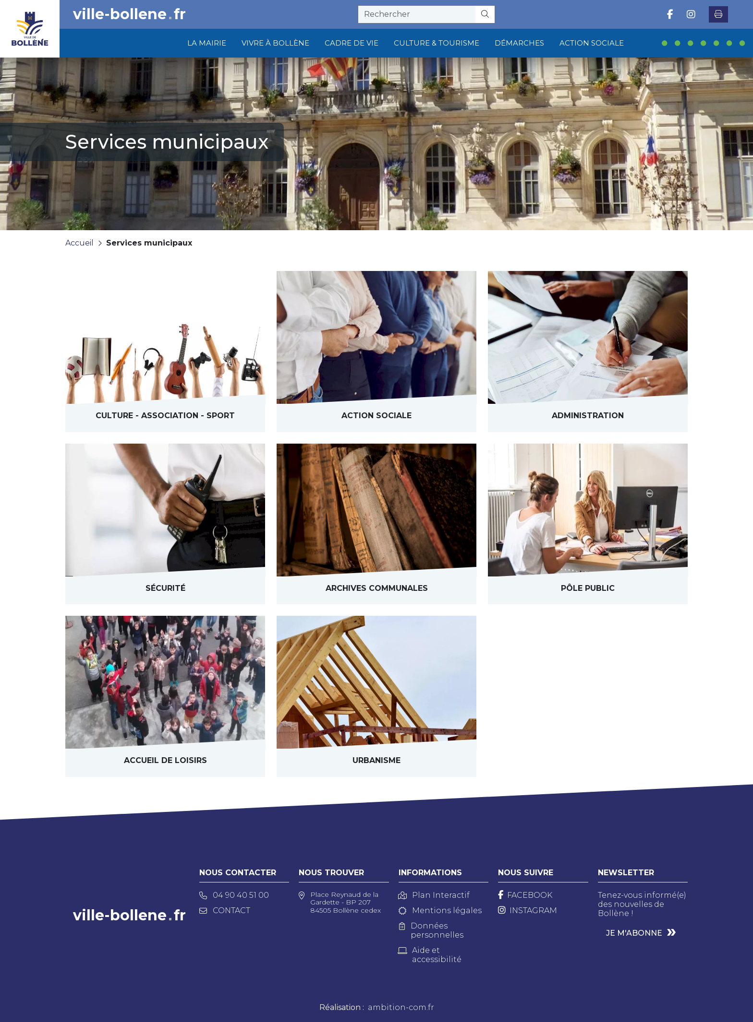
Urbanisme (376, 760)
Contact (224, 910)
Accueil (79, 242)
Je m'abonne (634, 933)
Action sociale (376, 415)
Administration (588, 415)
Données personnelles (431, 930)
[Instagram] (527, 910)
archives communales (377, 588)
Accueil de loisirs (165, 760)
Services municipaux (149, 242)
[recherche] (417, 14)
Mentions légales (440, 910)
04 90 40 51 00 (234, 895)
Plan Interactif (434, 895)
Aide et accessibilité (430, 955)
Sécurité (165, 588)
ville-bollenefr (129, 14)
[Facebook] (525, 895)
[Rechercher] (485, 14)
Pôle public (588, 588)
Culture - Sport (165, 415)
